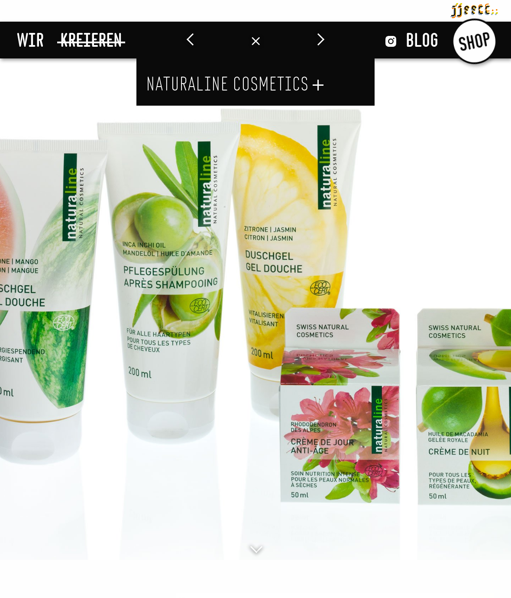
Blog (422, 39)
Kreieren (91, 39)
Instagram (390, 41)
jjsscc (474, 9)
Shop (474, 40)
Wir (30, 39)
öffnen (318, 85)
